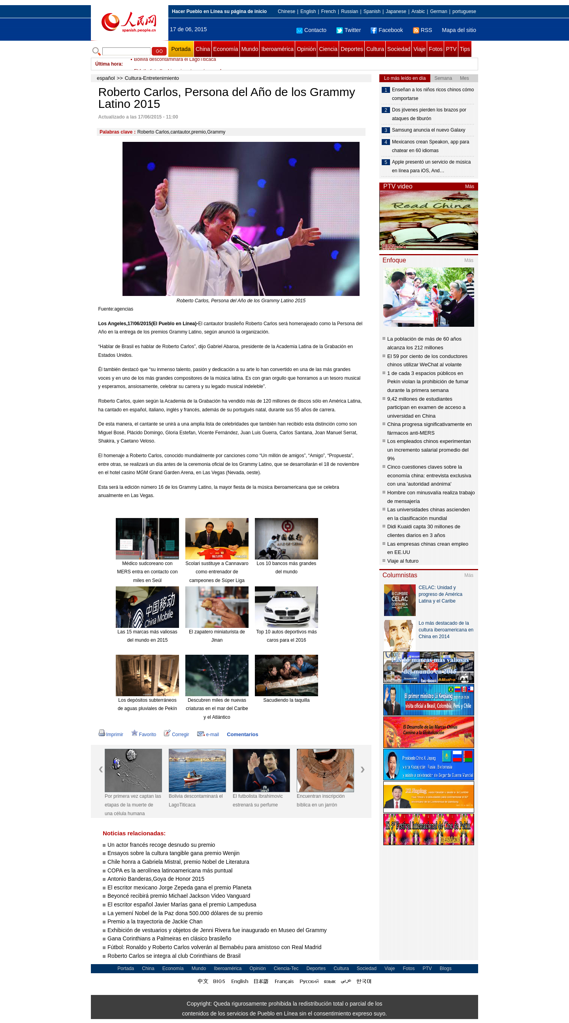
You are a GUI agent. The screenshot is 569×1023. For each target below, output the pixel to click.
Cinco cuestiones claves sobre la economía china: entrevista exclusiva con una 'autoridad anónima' (429, 475)
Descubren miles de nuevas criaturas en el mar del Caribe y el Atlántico (217, 708)
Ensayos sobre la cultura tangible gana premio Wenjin (173, 853)
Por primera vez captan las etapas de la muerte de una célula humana (133, 804)
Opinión (306, 49)
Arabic (418, 11)
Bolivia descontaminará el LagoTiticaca (175, 64)
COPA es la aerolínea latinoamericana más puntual (169, 870)
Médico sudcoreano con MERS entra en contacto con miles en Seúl (147, 572)
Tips (465, 49)
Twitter (348, 30)
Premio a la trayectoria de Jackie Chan (154, 921)
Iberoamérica (277, 49)
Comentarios (242, 734)
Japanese (396, 11)
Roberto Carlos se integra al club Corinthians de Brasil (174, 956)
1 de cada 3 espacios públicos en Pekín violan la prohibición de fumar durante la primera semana (428, 381)
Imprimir (110, 734)
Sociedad (398, 49)
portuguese (464, 11)
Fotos (436, 49)
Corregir (176, 734)
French (328, 11)
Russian (349, 11)
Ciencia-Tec (286, 968)
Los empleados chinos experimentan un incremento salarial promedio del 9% (429, 449)
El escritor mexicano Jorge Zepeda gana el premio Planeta (179, 887)
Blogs (446, 968)
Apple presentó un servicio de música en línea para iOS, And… (431, 166)
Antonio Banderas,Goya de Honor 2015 (155, 879)
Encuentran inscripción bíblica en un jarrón (321, 800)
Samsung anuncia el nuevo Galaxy (428, 130)
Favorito (143, 734)
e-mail (208, 734)
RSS (422, 30)
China (203, 49)
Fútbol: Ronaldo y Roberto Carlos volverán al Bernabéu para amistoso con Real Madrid (215, 947)
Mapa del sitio (459, 30)
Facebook (387, 30)
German (438, 11)
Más (469, 186)
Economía (225, 49)
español (106, 78)
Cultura (375, 49)
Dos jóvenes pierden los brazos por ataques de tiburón (429, 114)
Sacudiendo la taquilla (286, 700)
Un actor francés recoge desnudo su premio (162, 845)
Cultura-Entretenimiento (152, 78)
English (308, 11)
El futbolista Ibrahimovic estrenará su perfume (258, 800)
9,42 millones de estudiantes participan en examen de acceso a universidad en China (426, 407)
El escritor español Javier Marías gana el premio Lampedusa (181, 904)
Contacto (311, 30)
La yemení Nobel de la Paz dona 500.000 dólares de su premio (184, 913)
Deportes (352, 49)
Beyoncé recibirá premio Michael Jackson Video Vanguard (178, 896)
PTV (451, 49)
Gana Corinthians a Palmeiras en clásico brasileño (170, 938)
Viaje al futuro (402, 561)
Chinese (286, 11)
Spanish (372, 11)
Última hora (108, 64)
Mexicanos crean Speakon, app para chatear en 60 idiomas (430, 146)
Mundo (249, 49)
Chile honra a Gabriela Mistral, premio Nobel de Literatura (178, 862)
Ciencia (328, 49)
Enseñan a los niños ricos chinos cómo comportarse (433, 94)
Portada (180, 49)
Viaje (419, 49)
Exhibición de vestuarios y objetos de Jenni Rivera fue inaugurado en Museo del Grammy (217, 930)
